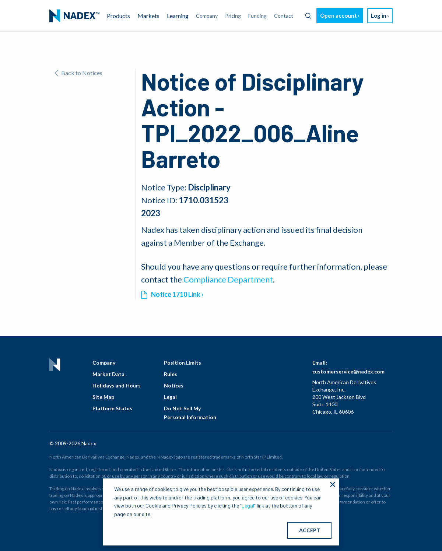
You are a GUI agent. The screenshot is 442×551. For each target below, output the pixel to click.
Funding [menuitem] (257, 16)
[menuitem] (74, 15)
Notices (173, 385)
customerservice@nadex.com (348, 371)
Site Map (103, 397)
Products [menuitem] (118, 15)
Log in (378, 15)
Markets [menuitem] (148, 15)
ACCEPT (309, 530)
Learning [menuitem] (178, 15)
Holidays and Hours (116, 385)
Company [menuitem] (207, 16)
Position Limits (182, 362)
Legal (170, 397)
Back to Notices (78, 72)
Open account (338, 15)
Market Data (108, 374)
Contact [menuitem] (283, 16)
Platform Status (112, 408)
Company (103, 362)
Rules (170, 374)
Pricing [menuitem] (233, 16)
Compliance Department (228, 279)
